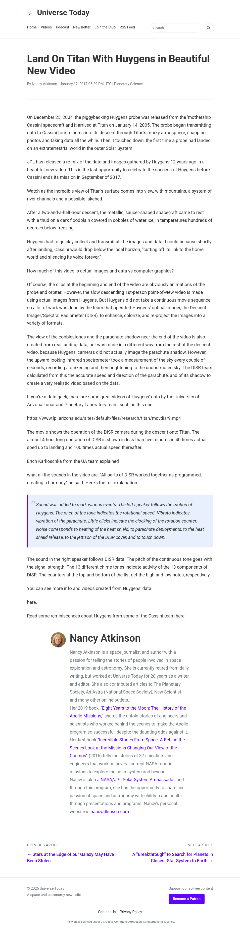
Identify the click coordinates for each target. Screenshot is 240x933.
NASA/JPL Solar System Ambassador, (138, 780)
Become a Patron (187, 899)
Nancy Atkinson (44, 85)
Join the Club (105, 28)
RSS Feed (127, 28)
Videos (46, 28)
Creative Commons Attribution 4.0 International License (138, 922)
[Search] (208, 28)
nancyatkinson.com (109, 812)
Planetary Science (128, 85)
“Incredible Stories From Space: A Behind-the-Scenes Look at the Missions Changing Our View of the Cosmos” (128, 748)
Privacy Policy (131, 913)
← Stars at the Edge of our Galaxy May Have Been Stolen (70, 858)
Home (32, 28)
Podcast (62, 28)
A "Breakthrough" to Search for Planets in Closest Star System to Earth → (172, 858)
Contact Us (107, 913)
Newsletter (81, 28)
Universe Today (59, 13)
